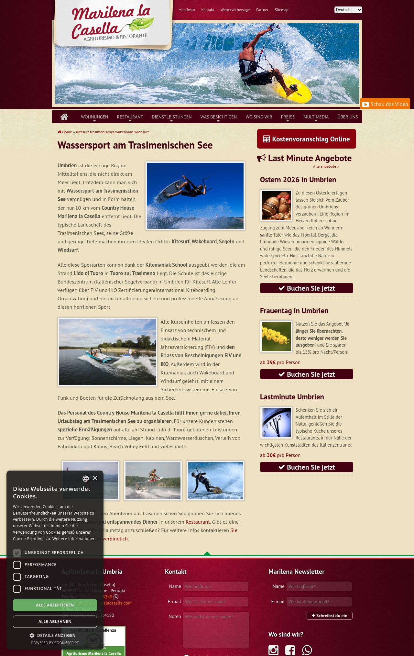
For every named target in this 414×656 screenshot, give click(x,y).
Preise (288, 117)
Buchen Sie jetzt (306, 288)
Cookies (243, 649)
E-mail (174, 555)
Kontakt (207, 9)
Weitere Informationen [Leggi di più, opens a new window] (74, 538)
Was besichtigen (219, 117)
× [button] (94, 478)
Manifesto (187, 9)
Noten (175, 570)
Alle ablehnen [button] (54, 621)
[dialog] (55, 560)
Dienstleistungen (171, 117)
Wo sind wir (258, 117)
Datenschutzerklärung (218, 649)
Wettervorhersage (235, 9)
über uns (348, 117)
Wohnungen (94, 117)
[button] (55, 635)
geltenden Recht (204, 623)
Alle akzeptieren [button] (55, 605)
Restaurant (130, 117)
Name (175, 540)
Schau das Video (385, 104)
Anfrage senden (226, 634)
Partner (262, 9)
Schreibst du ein (329, 569)
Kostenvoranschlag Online (306, 138)
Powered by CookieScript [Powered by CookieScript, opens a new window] (55, 642)
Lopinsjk (336, 649)
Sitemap (282, 9)
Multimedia (316, 117)
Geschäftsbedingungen (182, 649)
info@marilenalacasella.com (104, 556)
